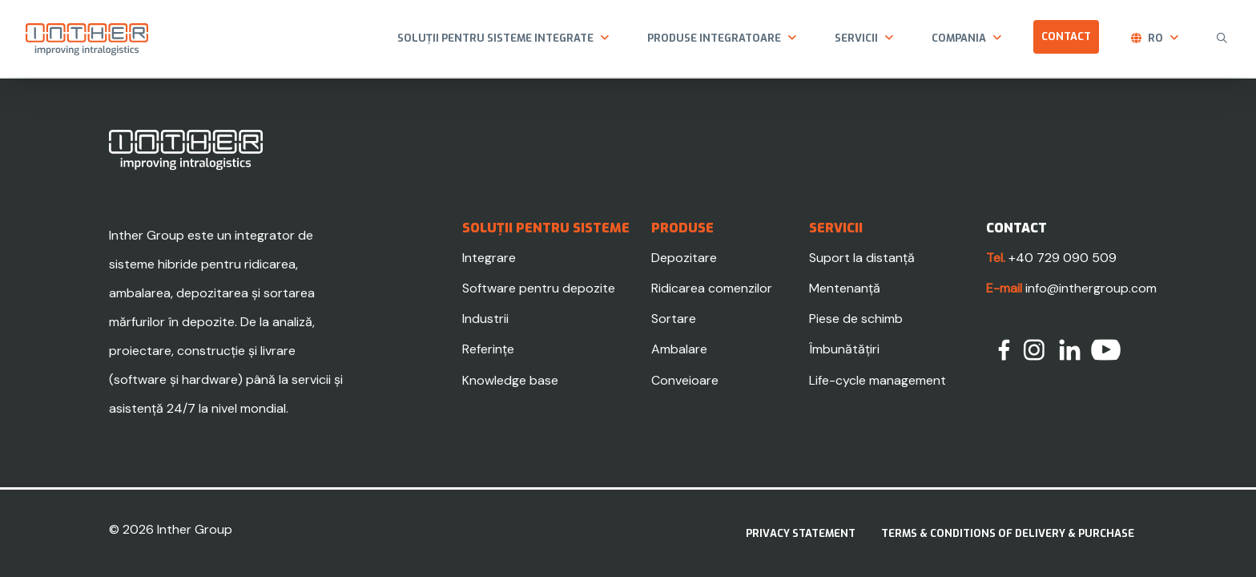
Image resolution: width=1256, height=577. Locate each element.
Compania (959, 38)
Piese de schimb (856, 318)
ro (1155, 38)
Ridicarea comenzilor (711, 288)
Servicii (856, 38)
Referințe (488, 349)
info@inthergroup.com (1091, 288)
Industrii (485, 318)
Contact (1066, 36)
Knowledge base (510, 380)
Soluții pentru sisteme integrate (495, 38)
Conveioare (685, 380)
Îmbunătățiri (844, 349)
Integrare (489, 257)
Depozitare (684, 257)
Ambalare (679, 349)
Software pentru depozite (538, 288)
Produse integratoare (714, 38)
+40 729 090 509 (1062, 257)
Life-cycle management (877, 380)
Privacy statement (800, 533)
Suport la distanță (862, 257)
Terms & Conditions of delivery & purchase (1007, 533)
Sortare (673, 318)
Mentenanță (844, 288)
